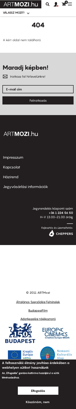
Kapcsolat (11, 167)
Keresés (48, 4)
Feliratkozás (38, 100)
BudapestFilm (38, 310)
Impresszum (13, 157)
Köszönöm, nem (37, 402)
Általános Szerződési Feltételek (38, 302)
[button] (58, 4)
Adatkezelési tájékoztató (38, 319)
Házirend (10, 177)
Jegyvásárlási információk (25, 187)
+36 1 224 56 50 (61, 212)
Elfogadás (38, 391)
